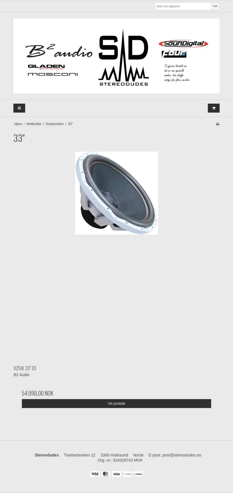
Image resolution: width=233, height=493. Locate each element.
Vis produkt (116, 404)
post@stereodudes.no (181, 455)
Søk (215, 6)
